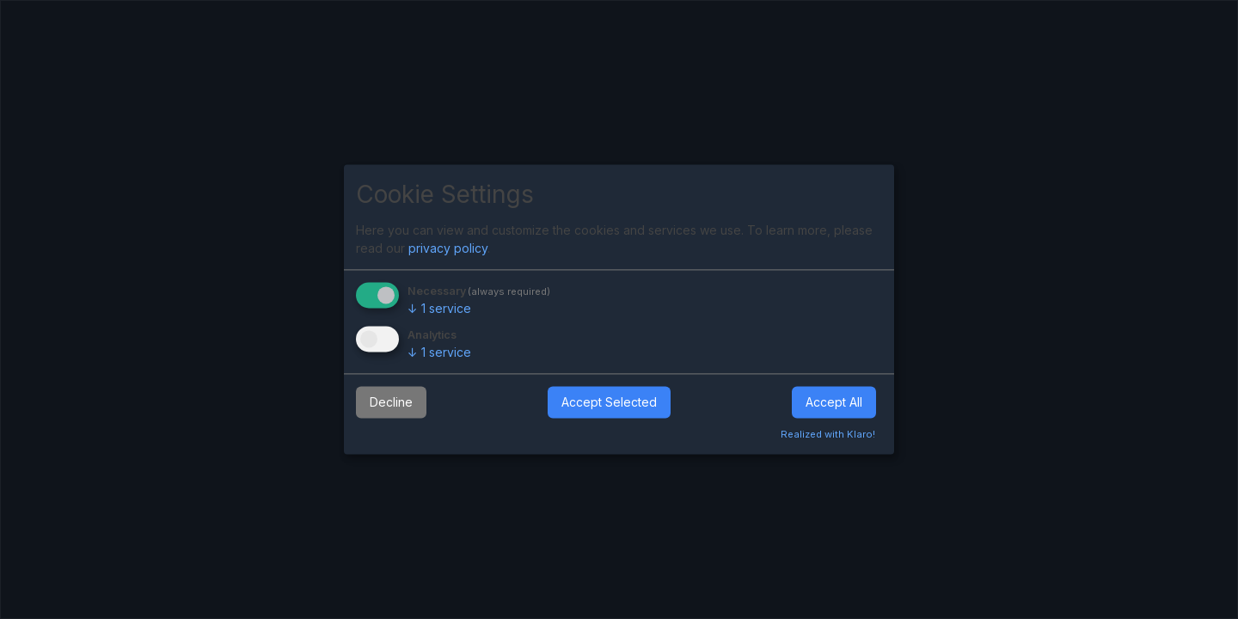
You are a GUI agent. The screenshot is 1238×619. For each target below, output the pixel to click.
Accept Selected (609, 402)
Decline (391, 402)
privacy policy (447, 248)
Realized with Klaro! (828, 435)
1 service (439, 308)
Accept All (834, 402)
